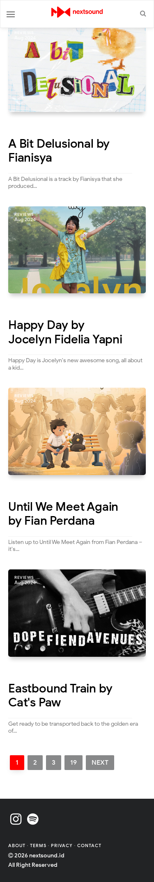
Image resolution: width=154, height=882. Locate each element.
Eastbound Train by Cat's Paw (60, 695)
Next (100, 763)
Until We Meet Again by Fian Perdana (63, 513)
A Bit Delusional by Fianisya (59, 150)
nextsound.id (46, 855)
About (17, 845)
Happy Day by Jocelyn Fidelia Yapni (65, 332)
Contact (89, 845)
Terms (39, 845)
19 (73, 763)
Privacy (61, 845)
